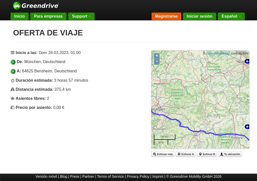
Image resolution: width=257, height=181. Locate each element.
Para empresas (48, 16)
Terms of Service (110, 176)
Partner (88, 176)
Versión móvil (46, 176)
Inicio (19, 16)
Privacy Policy (138, 176)
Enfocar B (207, 154)
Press (74, 176)
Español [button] (231, 16)
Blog (63, 176)
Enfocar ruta (163, 154)
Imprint (157, 176)
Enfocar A (185, 154)
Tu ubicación (230, 154)
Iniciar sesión (199, 16)
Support (81, 16)
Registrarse (166, 16)
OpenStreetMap (218, 53)
